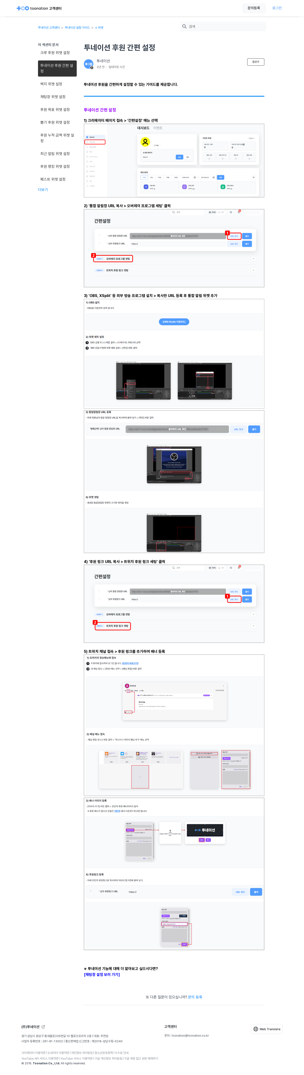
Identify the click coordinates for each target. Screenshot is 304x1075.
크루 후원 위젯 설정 (55, 52)
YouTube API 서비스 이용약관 (40, 1058)
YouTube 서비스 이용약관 (77, 1058)
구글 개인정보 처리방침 (108, 1058)
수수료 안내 (121, 1053)
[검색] (226, 26)
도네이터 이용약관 (58, 1053)
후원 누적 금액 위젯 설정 (57, 138)
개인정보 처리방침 (82, 1053)
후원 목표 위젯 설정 (55, 109)
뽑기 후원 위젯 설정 (55, 122)
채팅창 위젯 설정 (53, 97)
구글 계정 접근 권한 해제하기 (141, 1058)
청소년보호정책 (104, 1053)
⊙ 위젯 (99, 27)
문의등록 (254, 8)
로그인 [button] (277, 8)
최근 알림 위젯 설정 (55, 153)
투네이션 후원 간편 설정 (56, 68)
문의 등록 (195, 997)
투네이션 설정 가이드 (77, 27)
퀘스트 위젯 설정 (53, 179)
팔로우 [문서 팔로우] (255, 62)
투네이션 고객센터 (49, 27)
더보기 (43, 190)
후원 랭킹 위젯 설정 (55, 166)
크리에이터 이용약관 (33, 1053)
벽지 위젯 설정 (51, 84)
